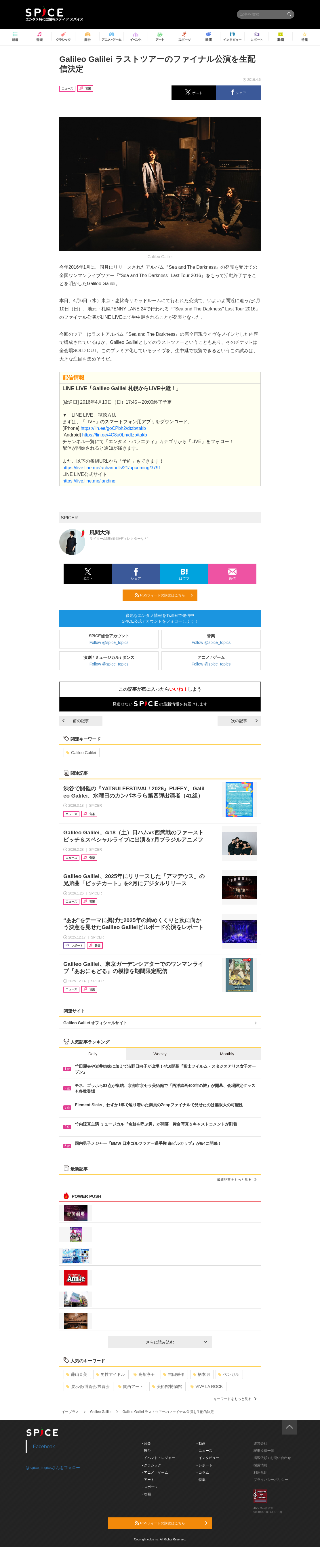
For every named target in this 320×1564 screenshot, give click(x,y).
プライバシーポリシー (271, 1480)
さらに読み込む (176, 1342)
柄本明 (201, 1374)
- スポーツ (150, 1487)
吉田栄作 (173, 1374)
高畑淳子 (144, 1374)
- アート (148, 1480)
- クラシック (151, 1465)
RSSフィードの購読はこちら (164, 595)
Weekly (160, 1054)
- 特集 (201, 1480)
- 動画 (201, 1443)
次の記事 (244, 720)
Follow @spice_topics (109, 642)
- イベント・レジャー (158, 1458)
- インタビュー (208, 1458)
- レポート (204, 1465)
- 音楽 (146, 1443)
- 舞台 (146, 1451)
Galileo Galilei (81, 752)
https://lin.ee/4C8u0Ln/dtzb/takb (114, 434)
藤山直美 (76, 1374)
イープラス (70, 1412)
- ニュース (204, 1451)
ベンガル (228, 1374)
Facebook (44, 1446)
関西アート (130, 1386)
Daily (92, 1054)
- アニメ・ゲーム (155, 1472)
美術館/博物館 (167, 1386)
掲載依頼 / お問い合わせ (272, 1458)
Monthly (227, 1054)
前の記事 (75, 720)
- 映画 (146, 1494)
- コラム (203, 1472)
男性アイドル (110, 1374)
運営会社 (260, 1443)
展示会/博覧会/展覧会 (88, 1386)
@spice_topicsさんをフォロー (53, 1467)
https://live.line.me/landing (88, 480)
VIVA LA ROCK (207, 1386)
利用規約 (260, 1472)
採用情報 (260, 1465)
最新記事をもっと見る (236, 1180)
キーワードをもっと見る (235, 1399)
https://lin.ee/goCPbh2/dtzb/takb (113, 428)
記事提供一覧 (264, 1451)
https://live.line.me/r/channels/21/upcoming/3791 (111, 467)
